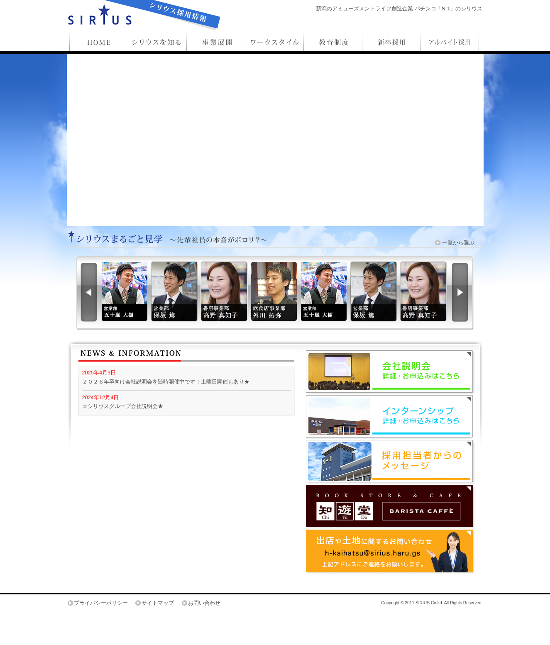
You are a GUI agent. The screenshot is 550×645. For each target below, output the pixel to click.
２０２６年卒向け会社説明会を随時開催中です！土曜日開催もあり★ (165, 382)
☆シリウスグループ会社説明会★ (122, 406)
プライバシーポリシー (101, 603)
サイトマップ (158, 603)
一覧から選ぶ (458, 242)
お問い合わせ (204, 603)
